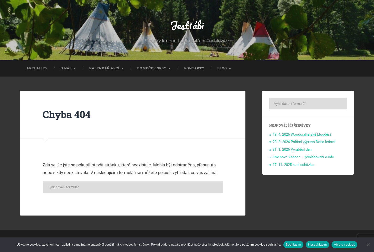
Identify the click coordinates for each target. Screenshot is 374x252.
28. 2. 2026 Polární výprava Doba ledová (304, 142)
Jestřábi (187, 25)
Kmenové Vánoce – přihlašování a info (303, 157)
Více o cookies (344, 244)
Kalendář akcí (104, 68)
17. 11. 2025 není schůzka (293, 165)
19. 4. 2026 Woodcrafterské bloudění (302, 134)
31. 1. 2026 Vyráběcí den (292, 149)
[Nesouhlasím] (368, 244)
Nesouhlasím (317, 244)
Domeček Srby (151, 68)
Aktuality (37, 68)
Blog (222, 68)
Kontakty (194, 68)
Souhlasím (293, 244)
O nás (66, 68)
